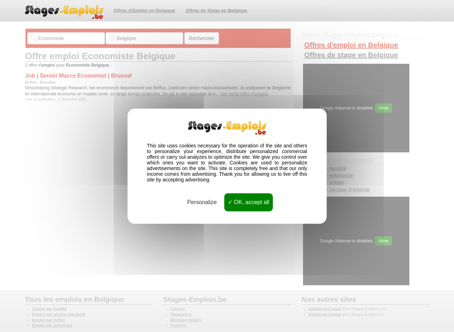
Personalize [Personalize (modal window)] (202, 202)
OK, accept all (248, 202)
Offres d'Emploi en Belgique (144, 10)
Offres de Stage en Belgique (216, 10)
